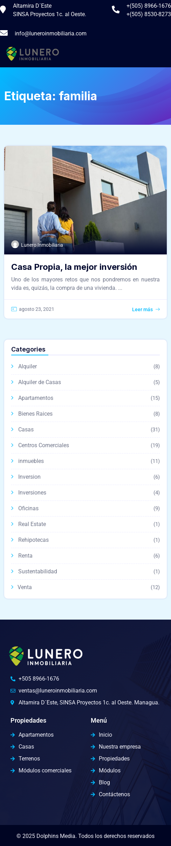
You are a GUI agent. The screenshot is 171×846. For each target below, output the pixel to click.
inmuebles (31, 461)
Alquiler (27, 366)
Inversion (29, 476)
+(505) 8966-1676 (148, 5)
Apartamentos (35, 398)
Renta (25, 555)
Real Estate (32, 524)
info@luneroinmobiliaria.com (51, 33)
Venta (25, 587)
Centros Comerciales (43, 445)
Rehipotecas (33, 540)
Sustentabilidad (37, 571)
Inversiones (32, 492)
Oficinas (28, 508)
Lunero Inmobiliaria (42, 245)
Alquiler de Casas (39, 382)
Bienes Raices (35, 413)
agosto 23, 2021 (36, 309)
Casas (26, 429)
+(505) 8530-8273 (148, 14)
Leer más (142, 309)
